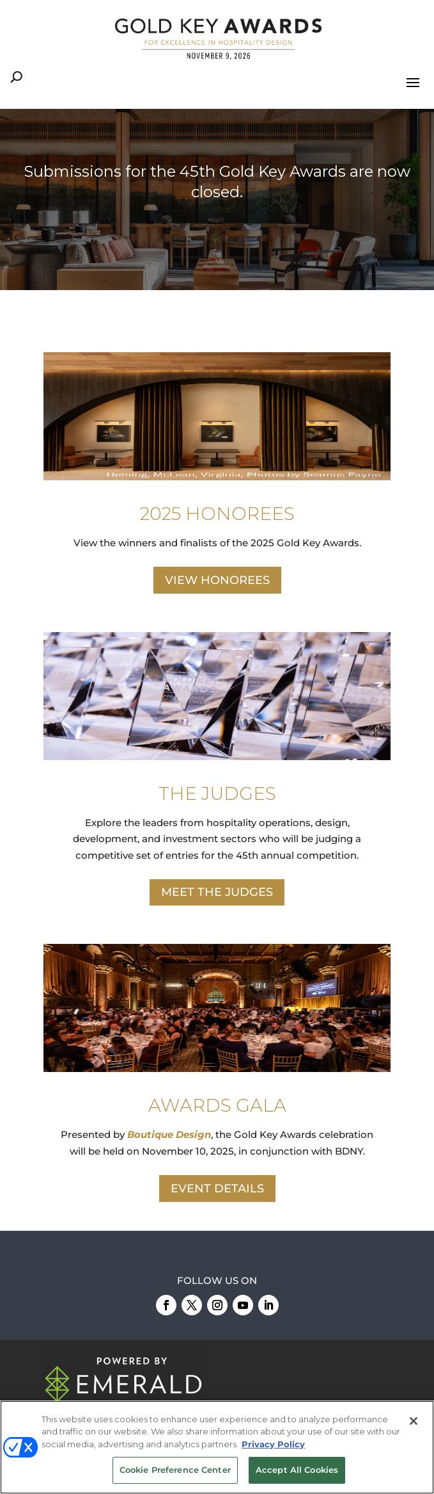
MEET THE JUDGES (217, 892)
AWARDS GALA (217, 1105)
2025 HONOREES (217, 513)
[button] (217, 199)
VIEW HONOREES (217, 580)
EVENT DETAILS (217, 1188)
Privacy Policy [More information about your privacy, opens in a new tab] (273, 1444)
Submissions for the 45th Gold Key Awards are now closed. (217, 181)
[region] (217, 199)
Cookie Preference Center (175, 1470)
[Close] (413, 1421)
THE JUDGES (217, 793)
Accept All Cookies (297, 1470)
